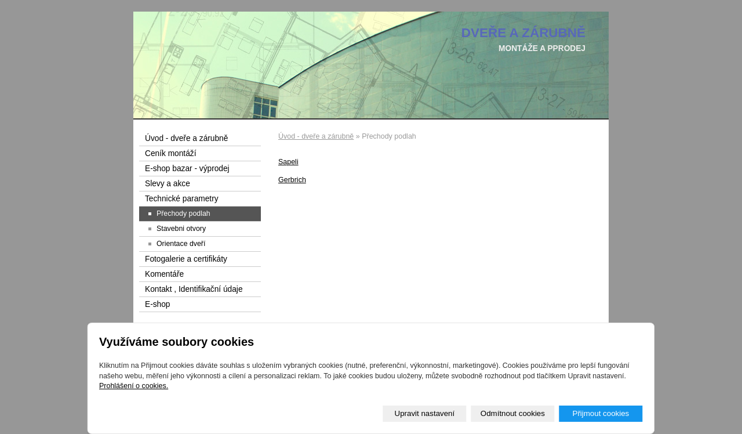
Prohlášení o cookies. (133, 386)
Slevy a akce (167, 183)
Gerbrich (292, 180)
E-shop (157, 304)
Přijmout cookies (600, 413)
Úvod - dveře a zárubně (316, 136)
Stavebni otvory (181, 229)
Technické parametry (182, 198)
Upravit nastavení (425, 413)
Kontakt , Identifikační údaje (194, 289)
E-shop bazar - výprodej (187, 168)
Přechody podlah (183, 213)
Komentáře (164, 274)
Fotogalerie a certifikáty (186, 259)
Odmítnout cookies (513, 413)
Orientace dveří (181, 244)
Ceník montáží (170, 153)
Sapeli (288, 162)
